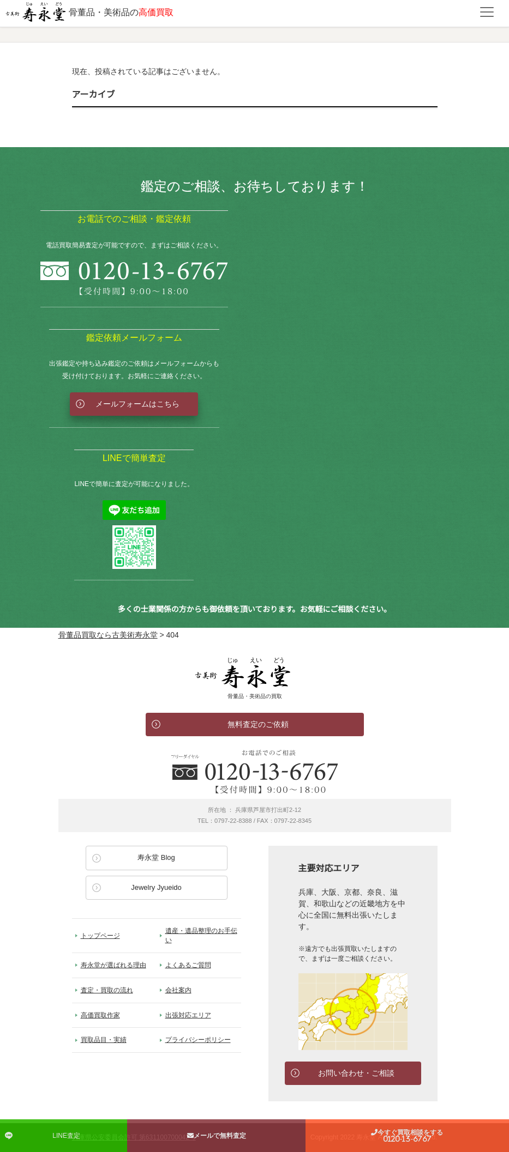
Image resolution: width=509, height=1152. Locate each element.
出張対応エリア (188, 1015)
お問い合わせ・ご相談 (356, 1073)
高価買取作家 (100, 1015)
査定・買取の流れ (107, 990)
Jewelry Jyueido (156, 887)
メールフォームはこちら (137, 403)
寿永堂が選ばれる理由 (113, 965)
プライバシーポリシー (198, 1040)
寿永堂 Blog (156, 857)
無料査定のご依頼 (258, 724)
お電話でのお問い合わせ (254, 771)
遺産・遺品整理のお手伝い (201, 935)
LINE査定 (66, 1135)
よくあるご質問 (188, 965)
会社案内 (178, 990)
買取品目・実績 (104, 1040)
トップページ (100, 935)
